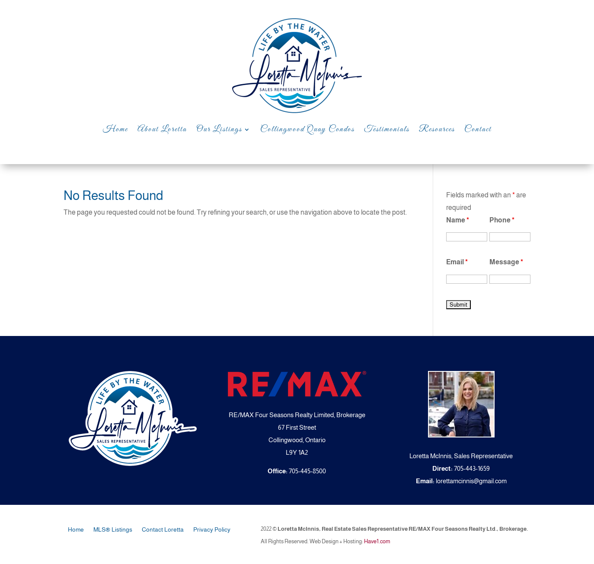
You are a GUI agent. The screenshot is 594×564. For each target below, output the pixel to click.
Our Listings (219, 129)
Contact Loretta (163, 529)
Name (457, 220)
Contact (478, 129)
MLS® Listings (112, 529)
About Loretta (162, 129)
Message (506, 262)
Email (457, 262)
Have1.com (377, 541)
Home (115, 129)
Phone (501, 220)
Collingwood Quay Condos (307, 129)
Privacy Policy (211, 529)
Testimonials (386, 129)
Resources (437, 129)
